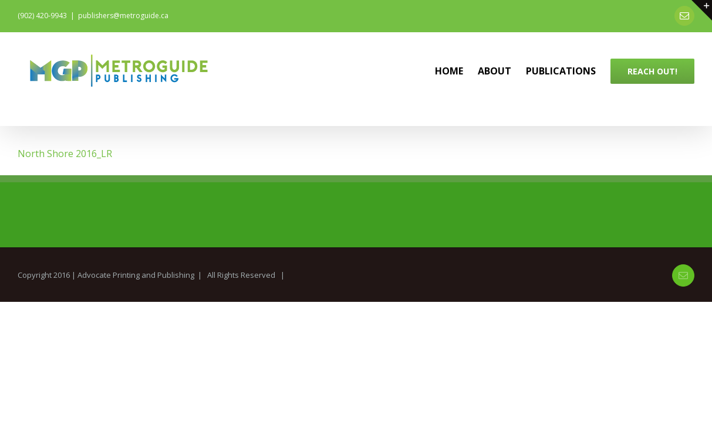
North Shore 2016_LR (65, 153)
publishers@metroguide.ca (123, 16)
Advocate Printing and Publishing (135, 275)
